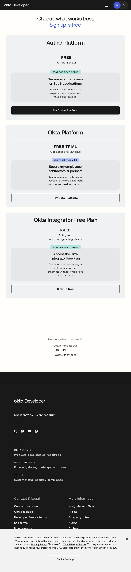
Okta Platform (65, 349)
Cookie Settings (65, 559)
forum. (51, 414)
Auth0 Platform (65, 354)
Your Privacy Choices (74, 544)
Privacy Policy (39, 544)
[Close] (127, 539)
